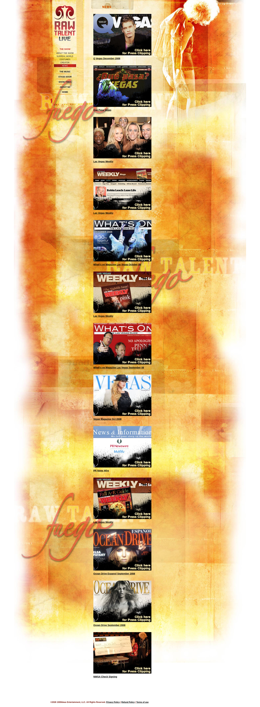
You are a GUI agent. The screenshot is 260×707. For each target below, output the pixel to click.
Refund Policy (128, 702)
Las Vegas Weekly (103, 161)
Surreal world (65, 56)
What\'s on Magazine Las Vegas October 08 (117, 264)
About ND (65, 87)
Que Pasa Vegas (102, 110)
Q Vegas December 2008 (106, 58)
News (65, 66)
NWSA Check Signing (105, 676)
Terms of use (142, 702)
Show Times (65, 82)
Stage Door (65, 77)
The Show (65, 49)
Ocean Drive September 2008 (109, 625)
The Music (65, 72)
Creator (65, 62)
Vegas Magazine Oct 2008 (107, 419)
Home (65, 92)
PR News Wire (101, 470)
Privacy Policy (113, 702)
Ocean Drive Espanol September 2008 (114, 573)
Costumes (65, 59)
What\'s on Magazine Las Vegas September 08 (118, 367)
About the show (65, 53)
